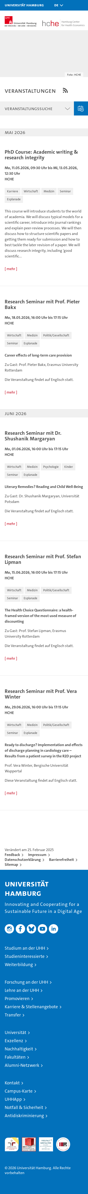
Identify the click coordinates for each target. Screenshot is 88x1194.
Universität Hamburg (24, 4)
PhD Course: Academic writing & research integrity (41, 154)
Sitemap (11, 864)
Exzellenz (14, 1041)
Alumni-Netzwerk (22, 1065)
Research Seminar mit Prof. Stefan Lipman (43, 559)
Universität (15, 1032)
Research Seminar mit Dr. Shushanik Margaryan (33, 436)
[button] (57, 5)
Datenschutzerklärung (23, 859)
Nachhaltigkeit (19, 1049)
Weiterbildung (19, 964)
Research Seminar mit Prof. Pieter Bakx (42, 304)
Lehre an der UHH (22, 990)
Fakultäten (15, 1057)
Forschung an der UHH (26, 982)
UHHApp (13, 1099)
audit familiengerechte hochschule (12, 1144)
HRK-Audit (43, 1142)
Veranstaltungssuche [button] (29, 108)
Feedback (12, 854)
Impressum (37, 854)
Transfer (13, 1015)
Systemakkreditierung (63, 1139)
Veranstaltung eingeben (81, 108)
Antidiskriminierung (24, 1116)
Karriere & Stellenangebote (31, 1007)
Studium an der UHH (25, 948)
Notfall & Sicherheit (24, 1107)
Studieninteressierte (25, 956)
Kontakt (12, 1083)
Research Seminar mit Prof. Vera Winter (41, 694)
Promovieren (17, 998)
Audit (26, 1139)
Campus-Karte (19, 1091)
